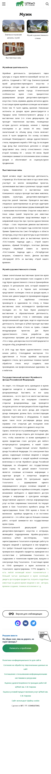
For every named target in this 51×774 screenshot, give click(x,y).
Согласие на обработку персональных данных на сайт (25, 667)
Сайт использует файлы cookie (25, 701)
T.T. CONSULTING (32, 706)
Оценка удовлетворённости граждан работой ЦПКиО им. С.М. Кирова (25, 685)
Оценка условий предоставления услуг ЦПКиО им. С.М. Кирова (25, 694)
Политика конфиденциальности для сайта (21, 660)
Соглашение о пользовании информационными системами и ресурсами (25, 676)
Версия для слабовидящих (25, 613)
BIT (22, 706)
